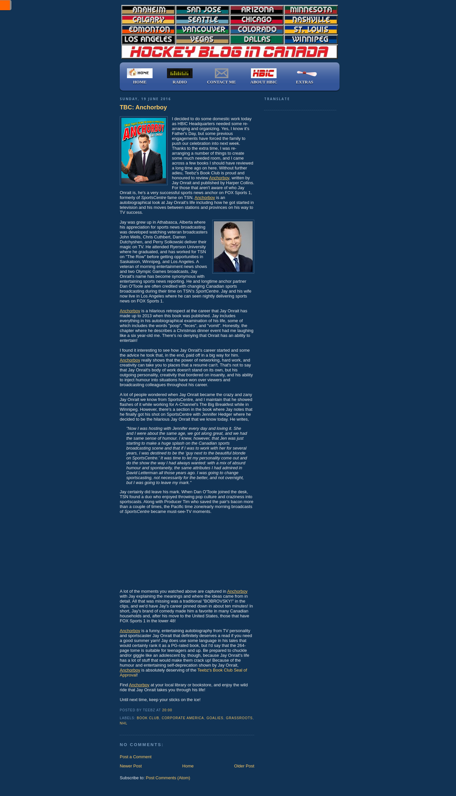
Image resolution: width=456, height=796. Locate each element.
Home (188, 765)
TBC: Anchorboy (143, 107)
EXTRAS (304, 76)
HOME (140, 76)
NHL (123, 723)
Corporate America (183, 718)
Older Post (244, 765)
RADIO (180, 76)
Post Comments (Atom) (168, 777)
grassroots (239, 718)
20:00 (167, 710)
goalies (215, 718)
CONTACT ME (221, 76)
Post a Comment (136, 756)
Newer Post (131, 765)
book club (148, 718)
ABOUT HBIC (263, 76)
